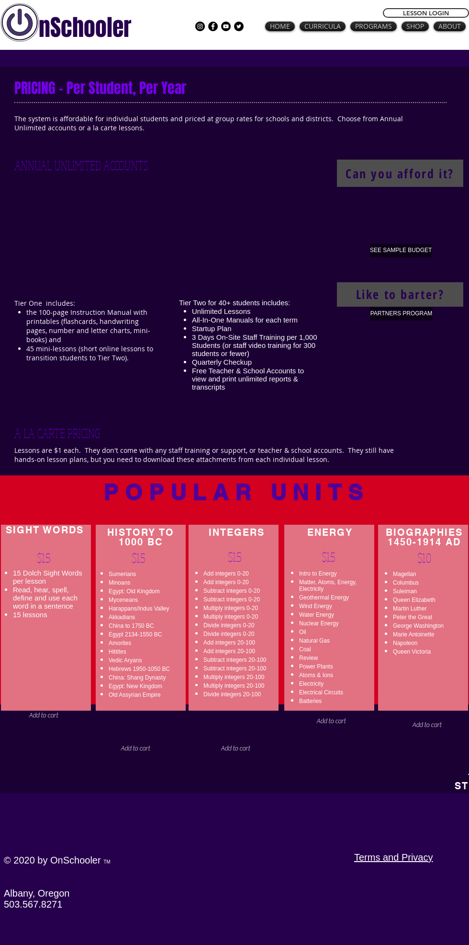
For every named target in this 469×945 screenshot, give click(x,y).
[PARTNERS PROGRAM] (401, 314)
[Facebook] (213, 26)
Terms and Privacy (393, 857)
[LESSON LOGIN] (426, 13)
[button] (330, 721)
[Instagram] (200, 26)
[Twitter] (239, 26)
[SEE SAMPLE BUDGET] (401, 250)
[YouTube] (226, 26)
